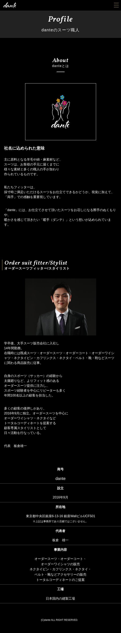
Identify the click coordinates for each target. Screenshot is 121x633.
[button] (115, 4)
